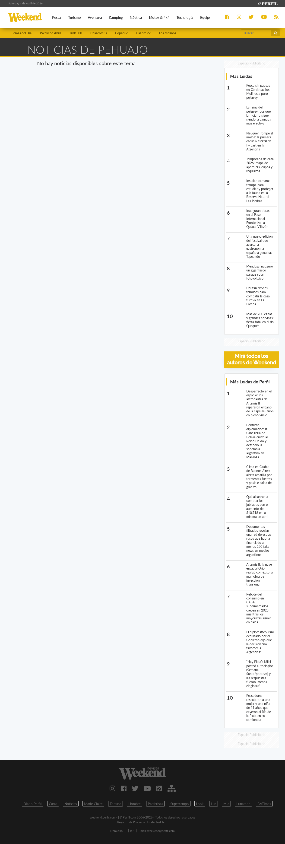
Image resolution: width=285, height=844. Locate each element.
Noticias (70, 804)
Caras (53, 804)
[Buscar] (256, 32)
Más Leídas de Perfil (250, 381)
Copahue (121, 33)
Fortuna (115, 804)
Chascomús (98, 33)
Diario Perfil (32, 804)
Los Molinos (167, 33)
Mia (226, 804)
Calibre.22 (143, 33)
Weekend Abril (50, 33)
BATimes (264, 804)
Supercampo (179, 804)
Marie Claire (93, 804)
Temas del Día (22, 33)
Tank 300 (75, 33)
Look (200, 804)
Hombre (134, 804)
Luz (213, 804)
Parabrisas (155, 804)
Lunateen (243, 804)
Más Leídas (241, 76)
